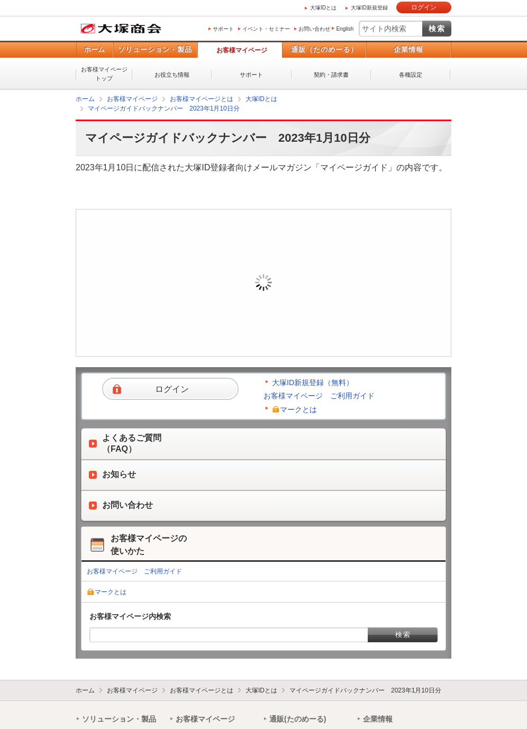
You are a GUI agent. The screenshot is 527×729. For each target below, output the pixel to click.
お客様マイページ (241, 50)
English (344, 29)
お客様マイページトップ (104, 73)
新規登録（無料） (337, 298)
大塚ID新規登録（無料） (312, 382)
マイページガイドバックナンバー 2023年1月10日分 (164, 108)
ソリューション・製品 (155, 49)
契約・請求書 (331, 74)
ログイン (424, 7)
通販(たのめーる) (297, 719)
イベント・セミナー (266, 29)
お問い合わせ (314, 29)
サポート (223, 29)
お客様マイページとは (201, 99)
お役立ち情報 (172, 74)
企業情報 (408, 49)
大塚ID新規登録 (369, 8)
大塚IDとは (323, 8)
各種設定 (410, 74)
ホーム (94, 49)
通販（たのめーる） (324, 49)
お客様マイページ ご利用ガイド (319, 395)
